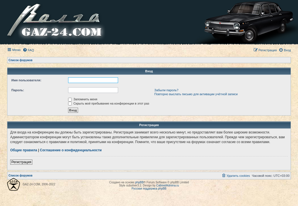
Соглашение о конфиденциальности (71, 150)
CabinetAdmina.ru (167, 185)
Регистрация (21, 162)
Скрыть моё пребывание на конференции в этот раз (108, 103)
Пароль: (17, 90)
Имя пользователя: (26, 80)
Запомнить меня (82, 99)
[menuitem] (28, 50)
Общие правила (23, 150)
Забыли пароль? (166, 90)
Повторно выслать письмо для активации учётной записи (196, 94)
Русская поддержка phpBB (148, 188)
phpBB (139, 182)
